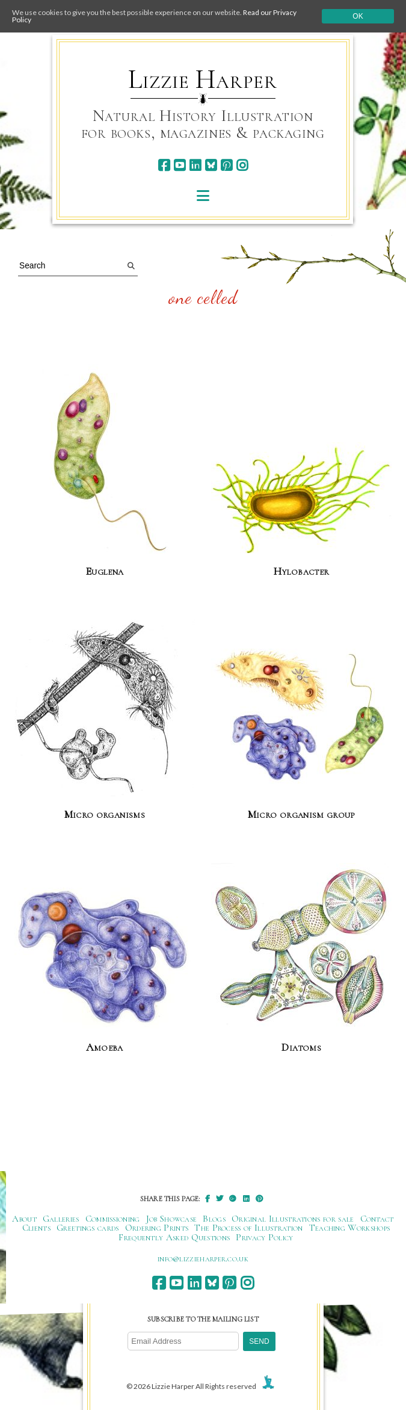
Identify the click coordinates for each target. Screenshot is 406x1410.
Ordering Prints (157, 1227)
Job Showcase (171, 1218)
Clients (36, 1227)
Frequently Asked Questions (174, 1237)
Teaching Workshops (349, 1227)
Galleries (61, 1218)
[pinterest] (226, 165)
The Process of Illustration (248, 1227)
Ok (357, 16)
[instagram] (242, 165)
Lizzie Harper (202, 79)
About (24, 1218)
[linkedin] (195, 165)
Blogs (214, 1218)
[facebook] (164, 165)
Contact (377, 1218)
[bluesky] (211, 165)
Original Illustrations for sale (293, 1218)
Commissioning (112, 1218)
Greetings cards (88, 1227)
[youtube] (179, 165)
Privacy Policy (264, 1237)
